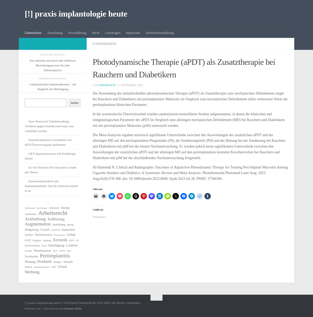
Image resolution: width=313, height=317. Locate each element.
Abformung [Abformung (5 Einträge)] (30, 208)
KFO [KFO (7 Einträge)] (71, 240)
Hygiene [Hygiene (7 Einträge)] (37, 240)
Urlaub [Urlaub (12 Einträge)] (62, 267)
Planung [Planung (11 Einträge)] (30, 262)
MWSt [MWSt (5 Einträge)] (62, 251)
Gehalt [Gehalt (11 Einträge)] (71, 234)
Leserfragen (112, 32)
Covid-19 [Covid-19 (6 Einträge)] (55, 229)
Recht (95, 32)
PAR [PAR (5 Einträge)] (69, 251)
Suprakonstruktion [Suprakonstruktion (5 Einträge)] (42, 267)
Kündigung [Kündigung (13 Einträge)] (56, 245)
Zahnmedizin (33, 32)
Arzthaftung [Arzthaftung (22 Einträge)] (35, 219)
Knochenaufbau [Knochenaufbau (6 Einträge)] (32, 245)
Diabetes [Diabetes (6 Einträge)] (29, 234)
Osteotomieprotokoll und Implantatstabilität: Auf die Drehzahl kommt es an (51, 186)
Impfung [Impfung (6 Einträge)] (47, 240)
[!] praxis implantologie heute (76, 13)
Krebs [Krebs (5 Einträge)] (44, 246)
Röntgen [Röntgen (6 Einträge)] (57, 262)
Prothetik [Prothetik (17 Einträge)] (44, 261)
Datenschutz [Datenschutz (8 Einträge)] (68, 229)
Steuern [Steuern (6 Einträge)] (28, 267)
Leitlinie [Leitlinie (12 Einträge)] (71, 245)
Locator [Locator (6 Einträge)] (28, 250)
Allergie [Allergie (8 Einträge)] (65, 207)
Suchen (74, 102)
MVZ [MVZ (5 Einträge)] (55, 251)
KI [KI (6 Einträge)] (77, 240)
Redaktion (107, 85)
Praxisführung (77, 32)
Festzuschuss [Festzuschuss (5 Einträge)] (59, 235)
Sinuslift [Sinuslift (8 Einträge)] (68, 261)
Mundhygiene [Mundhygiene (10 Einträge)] (42, 250)
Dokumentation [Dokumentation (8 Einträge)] (43, 234)
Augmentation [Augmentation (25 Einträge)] (38, 224)
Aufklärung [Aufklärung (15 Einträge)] (56, 219)
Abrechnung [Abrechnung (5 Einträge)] (41, 208)
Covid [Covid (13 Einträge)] (44, 229)
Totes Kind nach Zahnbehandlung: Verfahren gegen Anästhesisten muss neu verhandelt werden (49, 126)
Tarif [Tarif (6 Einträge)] (53, 267)
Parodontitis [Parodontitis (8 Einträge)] (31, 256)
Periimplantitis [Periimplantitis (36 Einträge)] (55, 255)
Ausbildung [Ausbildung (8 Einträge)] (58, 224)
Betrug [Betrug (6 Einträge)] (70, 224)
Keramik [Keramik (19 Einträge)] (60, 240)
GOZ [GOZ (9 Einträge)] (28, 240)
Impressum (133, 32)
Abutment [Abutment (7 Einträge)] (54, 207)
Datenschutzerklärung (160, 32)
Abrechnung (55, 32)
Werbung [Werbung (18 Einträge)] (32, 272)
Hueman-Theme (73, 308)
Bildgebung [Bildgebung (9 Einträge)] (32, 229)
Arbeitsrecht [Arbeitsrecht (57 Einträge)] (52, 213)
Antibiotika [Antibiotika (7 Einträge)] (31, 214)
